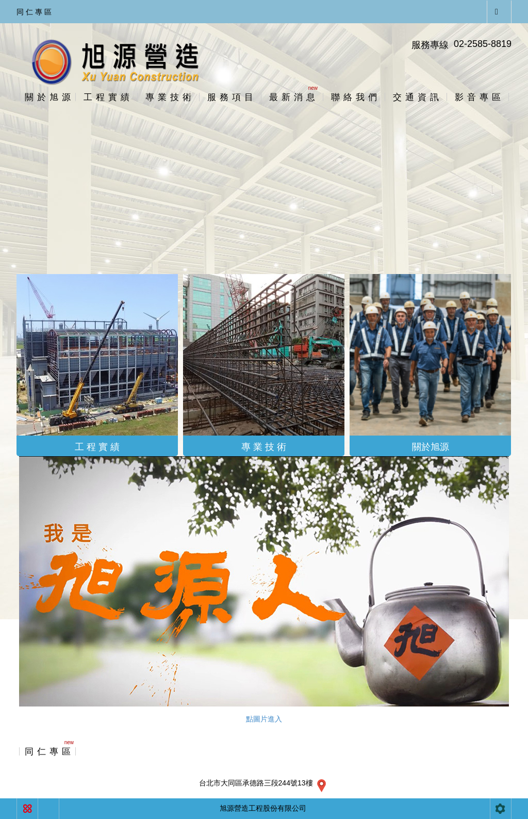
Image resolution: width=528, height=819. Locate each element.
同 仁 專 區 (34, 12)
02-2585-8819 (483, 44)
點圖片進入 (264, 719)
